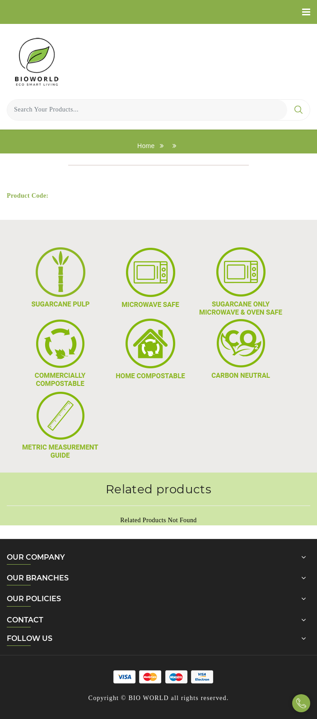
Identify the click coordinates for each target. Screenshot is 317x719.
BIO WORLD (148, 698)
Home (146, 145)
